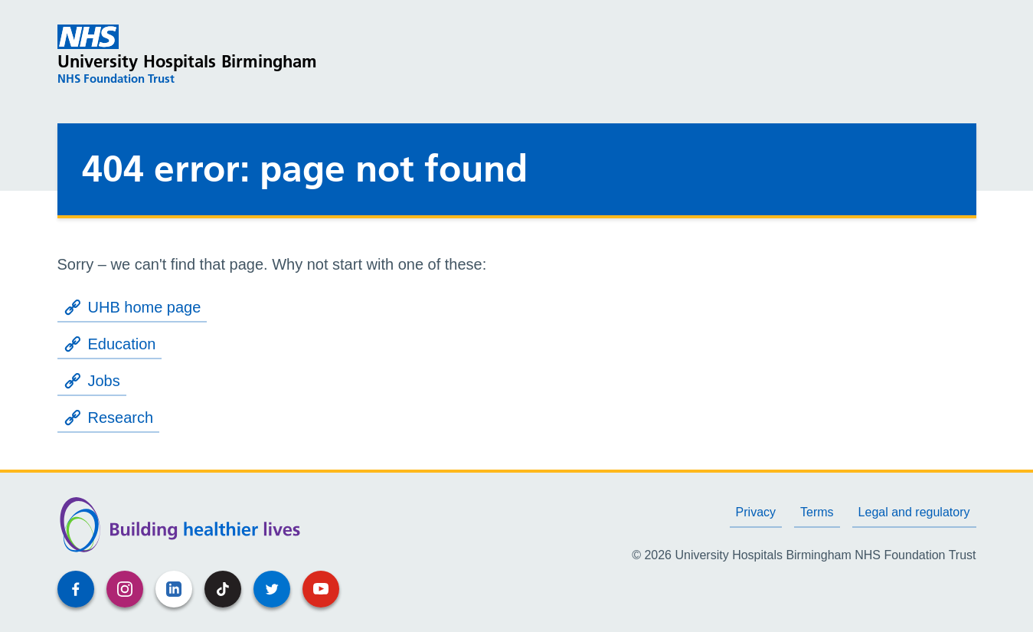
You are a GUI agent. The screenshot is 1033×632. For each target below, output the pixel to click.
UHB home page (132, 307)
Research (109, 417)
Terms (817, 512)
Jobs (92, 381)
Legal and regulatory (914, 512)
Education (110, 344)
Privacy (756, 512)
